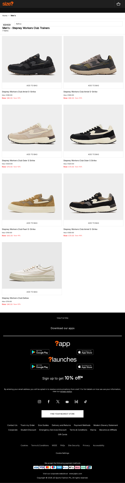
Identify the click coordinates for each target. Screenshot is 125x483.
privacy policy (66, 391)
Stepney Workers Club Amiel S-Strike (19, 91)
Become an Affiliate (108, 430)
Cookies (24, 445)
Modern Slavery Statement (106, 425)
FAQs (62, 445)
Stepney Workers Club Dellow (15, 298)
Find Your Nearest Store (62, 414)
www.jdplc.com (75, 474)
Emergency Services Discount (52, 430)
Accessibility (98, 445)
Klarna (93, 430)
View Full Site (62, 318)
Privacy (86, 445)
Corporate (12, 430)
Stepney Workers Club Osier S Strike (18, 160)
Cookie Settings (62, 453)
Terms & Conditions (78, 430)
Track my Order (28, 425)
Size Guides (43, 425)
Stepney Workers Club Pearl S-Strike (18, 229)
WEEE (54, 445)
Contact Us (12, 425)
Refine (18, 24)
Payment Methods (82, 425)
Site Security (74, 445)
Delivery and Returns (61, 425)
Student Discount (28, 430)
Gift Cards (62, 434)
